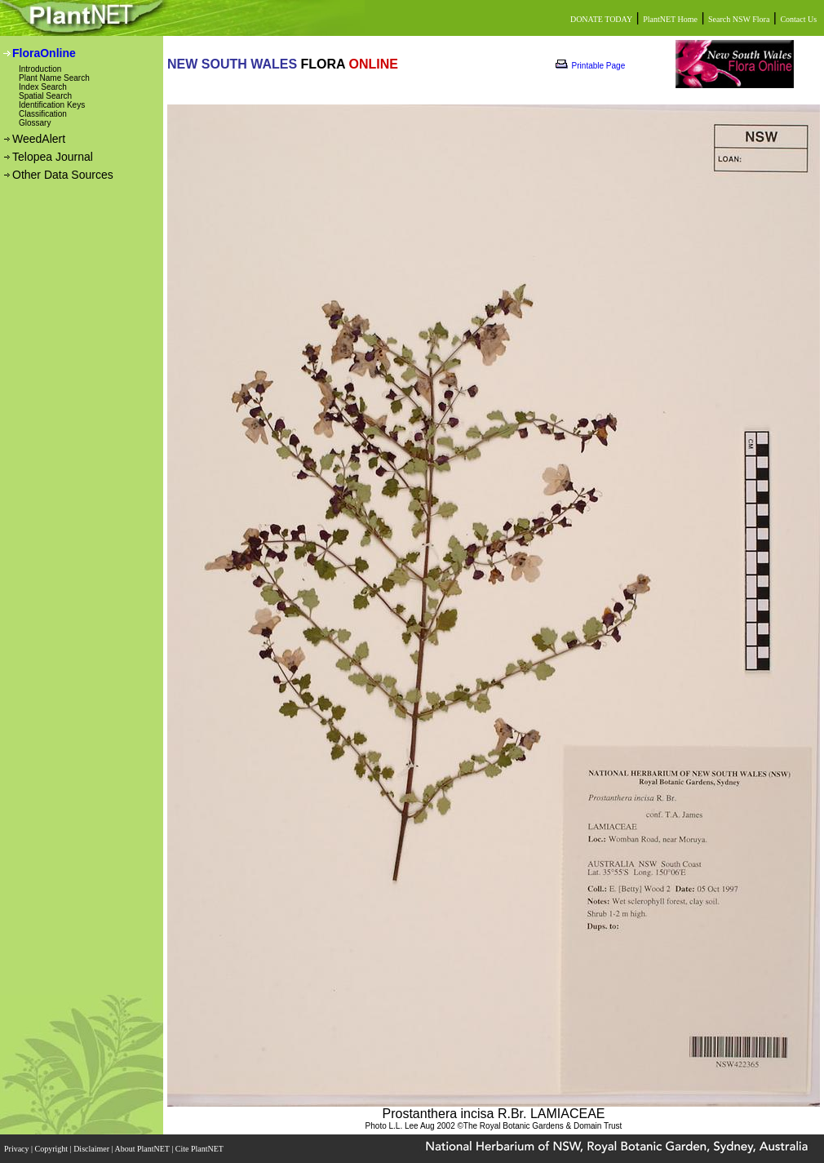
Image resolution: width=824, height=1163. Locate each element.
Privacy (17, 1148)
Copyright (52, 1148)
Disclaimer (92, 1148)
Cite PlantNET (200, 1148)
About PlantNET (142, 1148)
